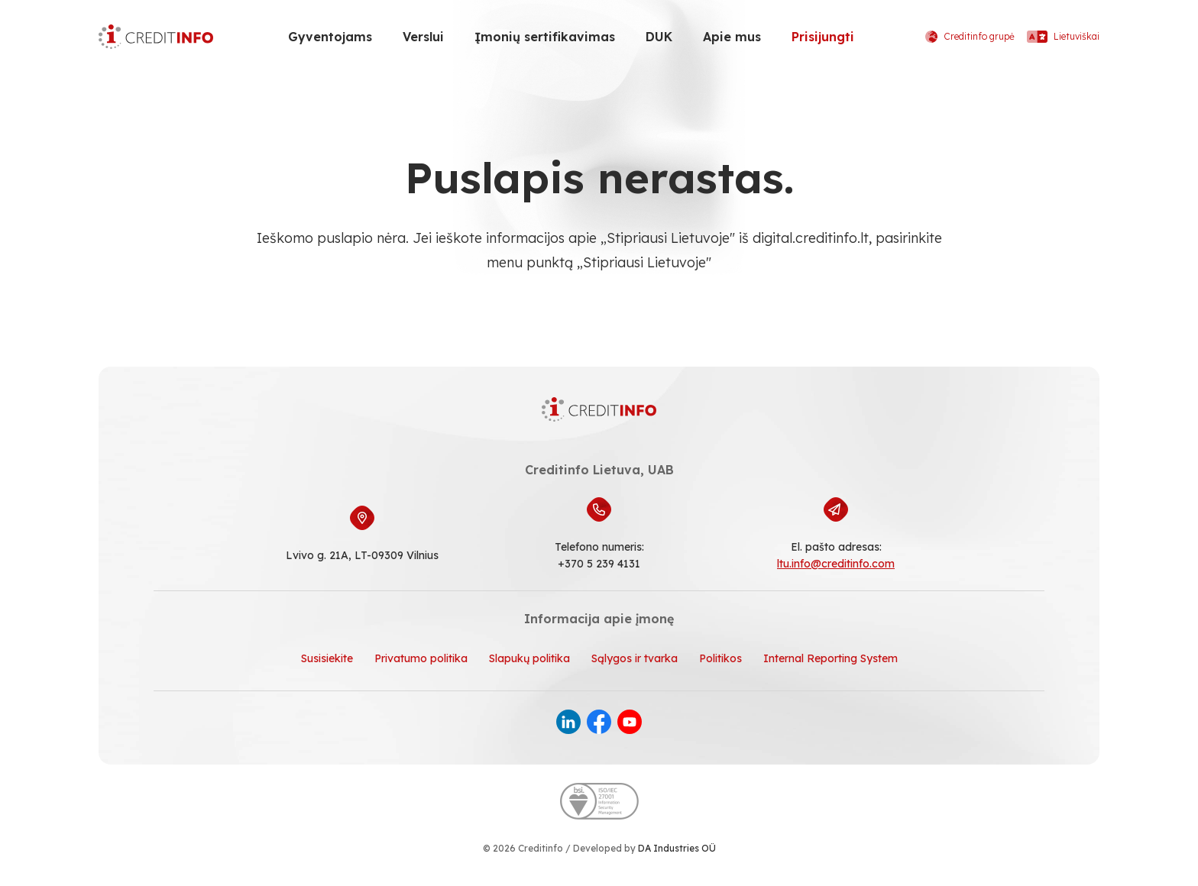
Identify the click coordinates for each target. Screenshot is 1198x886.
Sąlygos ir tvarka (634, 658)
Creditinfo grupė (970, 37)
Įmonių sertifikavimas (544, 36)
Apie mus (732, 36)
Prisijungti (823, 36)
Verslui (423, 36)
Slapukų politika (529, 658)
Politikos (720, 658)
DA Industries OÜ (677, 848)
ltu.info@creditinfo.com (836, 564)
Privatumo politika (421, 658)
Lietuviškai (1063, 37)
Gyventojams (330, 36)
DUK (659, 36)
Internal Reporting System (830, 658)
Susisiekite (327, 658)
